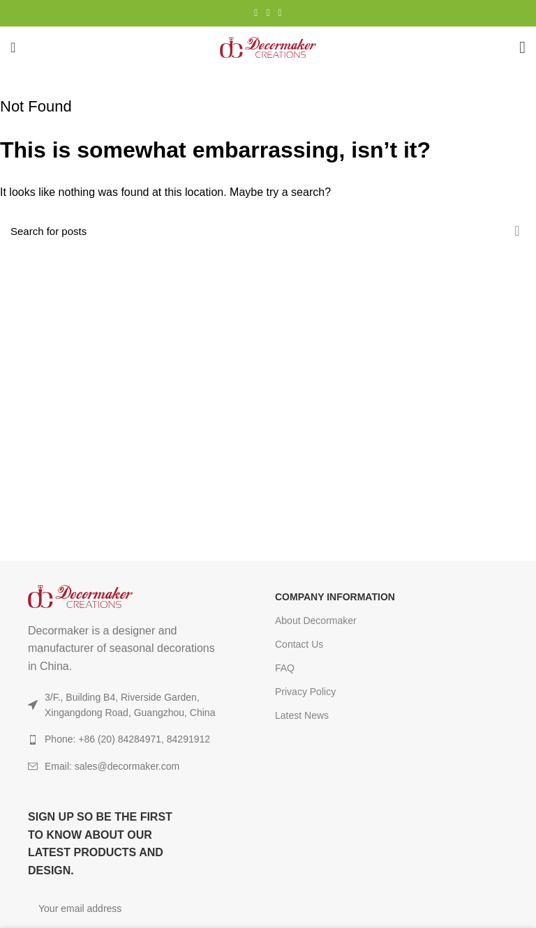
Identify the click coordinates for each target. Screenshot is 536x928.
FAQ (285, 668)
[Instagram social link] (256, 13)
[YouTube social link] (268, 13)
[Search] (268, 231)
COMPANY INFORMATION (335, 596)
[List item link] (126, 766)
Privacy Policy (305, 691)
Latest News (302, 715)
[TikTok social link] (280, 13)
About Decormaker (316, 620)
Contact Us (299, 644)
